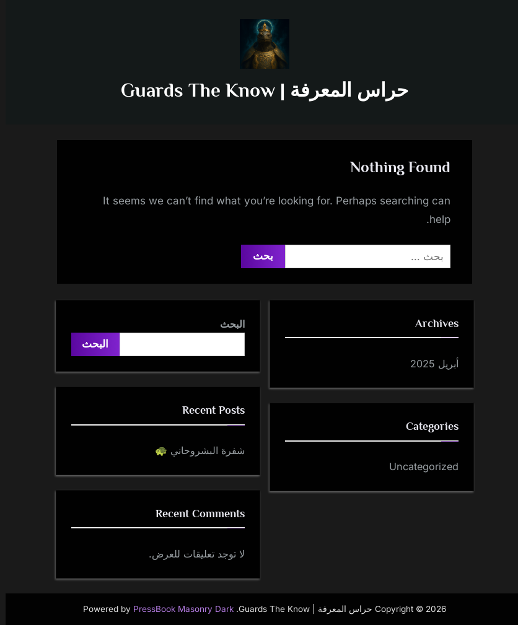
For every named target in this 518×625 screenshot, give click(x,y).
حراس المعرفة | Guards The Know (259, 90)
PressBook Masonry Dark (178, 609)
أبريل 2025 (429, 363)
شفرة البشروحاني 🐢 (194, 450)
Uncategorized (418, 466)
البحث (226, 324)
